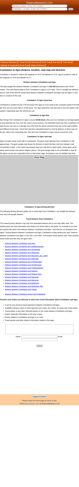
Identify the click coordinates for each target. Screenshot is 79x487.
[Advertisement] (23, 38)
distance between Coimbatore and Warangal (22, 277)
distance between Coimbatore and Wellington (22, 283)
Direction (35, 62)
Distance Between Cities (31, 405)
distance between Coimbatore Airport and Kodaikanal (25, 294)
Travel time (24, 62)
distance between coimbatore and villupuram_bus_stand (26, 256)
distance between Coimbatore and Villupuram (22, 253)
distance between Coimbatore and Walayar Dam (23, 274)
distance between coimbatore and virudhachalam (23, 262)
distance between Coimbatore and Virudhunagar (23, 265)
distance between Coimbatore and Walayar (21, 271)
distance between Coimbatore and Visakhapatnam (24, 268)
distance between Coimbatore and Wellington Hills (24, 286)
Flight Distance (37, 65)
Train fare (67, 62)
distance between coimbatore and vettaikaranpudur (24, 246)
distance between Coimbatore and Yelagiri (21, 289)
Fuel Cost (24, 65)
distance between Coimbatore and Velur (20, 243)
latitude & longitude (9, 65)
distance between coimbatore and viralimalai (21, 259)
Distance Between (9, 62)
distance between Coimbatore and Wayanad (21, 280)
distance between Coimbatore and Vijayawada (22, 250)
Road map (46, 62)
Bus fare (57, 62)
